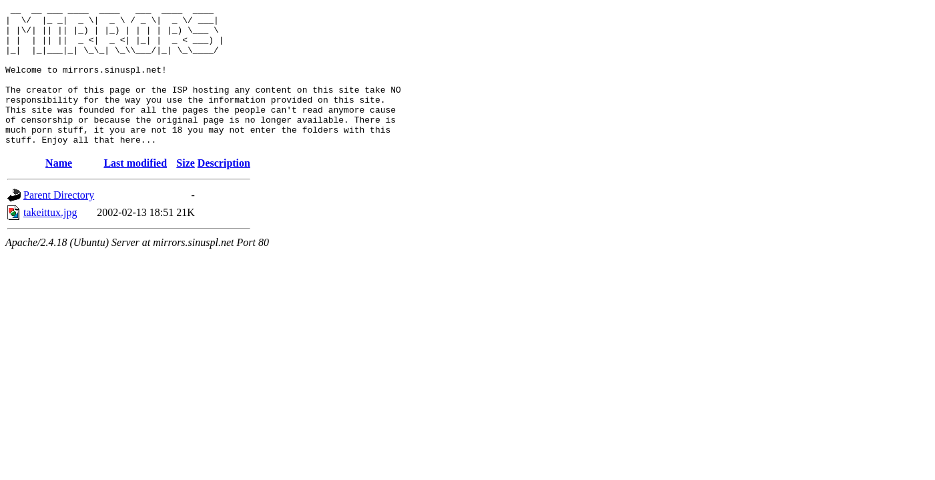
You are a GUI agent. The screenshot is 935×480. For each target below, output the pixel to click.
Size (185, 191)
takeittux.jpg (50, 240)
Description (224, 191)
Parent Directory (58, 223)
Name (58, 191)
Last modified (135, 191)
